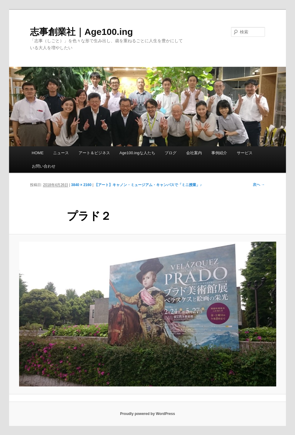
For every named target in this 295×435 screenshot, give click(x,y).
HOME (38, 153)
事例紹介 (219, 153)
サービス (245, 153)
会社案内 (194, 153)
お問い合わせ (43, 166)
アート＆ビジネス (94, 153)
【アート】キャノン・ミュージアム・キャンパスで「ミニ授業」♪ (148, 185)
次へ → (259, 184)
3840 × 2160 (81, 185)
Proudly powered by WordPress (147, 414)
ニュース (61, 153)
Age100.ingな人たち (137, 153)
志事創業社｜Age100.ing (81, 32)
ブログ (170, 153)
